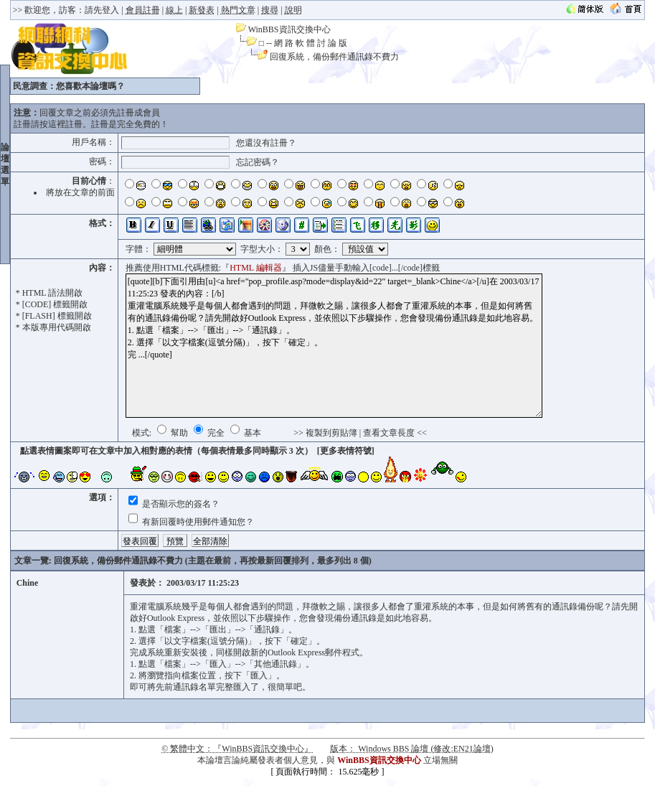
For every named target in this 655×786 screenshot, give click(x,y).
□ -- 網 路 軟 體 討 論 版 (303, 43)
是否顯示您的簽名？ (180, 504)
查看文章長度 (389, 433)
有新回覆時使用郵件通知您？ (197, 522)
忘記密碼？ (257, 162)
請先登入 (102, 10)
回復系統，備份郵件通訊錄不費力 (334, 57)
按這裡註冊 (61, 124)
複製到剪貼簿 (331, 433)
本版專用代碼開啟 (56, 327)
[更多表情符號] (345, 451)
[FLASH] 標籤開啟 (57, 316)
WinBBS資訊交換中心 (289, 29)
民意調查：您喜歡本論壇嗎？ (69, 86)
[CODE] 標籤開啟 (55, 304)
